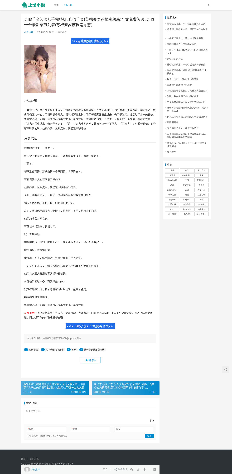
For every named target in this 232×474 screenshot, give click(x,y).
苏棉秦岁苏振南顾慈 (94, 349)
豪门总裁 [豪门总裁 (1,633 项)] (187, 204)
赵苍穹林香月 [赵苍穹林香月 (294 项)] (202, 204)
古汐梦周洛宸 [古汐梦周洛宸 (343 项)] (187, 175)
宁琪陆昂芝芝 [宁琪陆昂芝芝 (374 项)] (202, 180)
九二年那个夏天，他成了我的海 (183, 128)
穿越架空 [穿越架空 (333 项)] (172, 199)
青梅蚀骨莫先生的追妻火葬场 (181, 44)
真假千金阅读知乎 (55, 349)
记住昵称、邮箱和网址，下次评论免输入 (47, 436)
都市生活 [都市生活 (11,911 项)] (201, 209)
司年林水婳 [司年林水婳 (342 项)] (172, 180)
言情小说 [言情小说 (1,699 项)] (172, 204)
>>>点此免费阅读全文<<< (90, 41)
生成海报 (120, 469)
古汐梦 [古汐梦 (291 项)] (172, 175)
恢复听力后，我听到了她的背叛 (183, 79)
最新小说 (68, 5)
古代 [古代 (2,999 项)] (187, 170)
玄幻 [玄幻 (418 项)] (187, 190)
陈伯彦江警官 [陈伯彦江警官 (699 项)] (202, 214)
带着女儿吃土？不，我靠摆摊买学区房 (186, 23)
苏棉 (74, 349)
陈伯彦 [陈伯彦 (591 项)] (187, 214)
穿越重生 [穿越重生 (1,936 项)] (187, 199)
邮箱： (76, 429)
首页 (57, 5)
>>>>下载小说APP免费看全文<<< (90, 326)
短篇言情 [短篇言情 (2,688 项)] (201, 195)
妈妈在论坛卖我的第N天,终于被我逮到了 (187, 116)
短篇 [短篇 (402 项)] (187, 195)
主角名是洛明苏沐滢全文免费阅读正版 (186, 102)
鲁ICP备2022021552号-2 (61, 464)
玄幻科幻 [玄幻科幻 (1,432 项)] (201, 190)
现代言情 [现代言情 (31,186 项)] (172, 195)
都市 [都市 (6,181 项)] (172, 209)
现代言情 (33, 349)
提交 (149, 436)
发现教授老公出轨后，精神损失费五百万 (187, 90)
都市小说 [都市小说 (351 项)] (187, 209)
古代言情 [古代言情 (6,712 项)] (201, 170)
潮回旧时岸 (172, 122)
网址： (119, 429)
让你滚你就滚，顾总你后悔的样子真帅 (186, 64)
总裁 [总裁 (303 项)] (172, 185)
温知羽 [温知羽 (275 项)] (201, 185)
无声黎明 (171, 151)
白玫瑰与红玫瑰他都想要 (179, 85)
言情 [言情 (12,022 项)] (201, 199)
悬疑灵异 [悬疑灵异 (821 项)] (187, 185)
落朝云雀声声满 (175, 58)
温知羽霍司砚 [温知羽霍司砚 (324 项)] (173, 190)
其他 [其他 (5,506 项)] (172, 170)
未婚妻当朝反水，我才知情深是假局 (185, 38)
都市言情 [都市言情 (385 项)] (172, 214)
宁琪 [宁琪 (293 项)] (187, 180)
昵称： (32, 429)
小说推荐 (28, 32)
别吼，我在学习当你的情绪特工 (183, 96)
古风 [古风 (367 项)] (201, 175)
